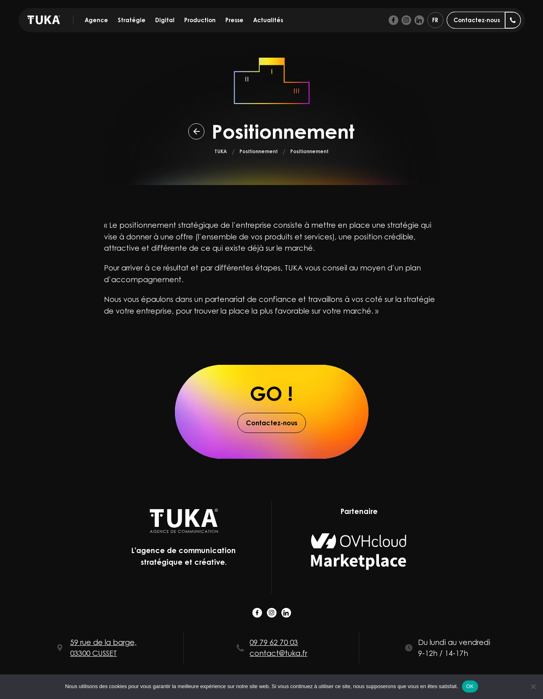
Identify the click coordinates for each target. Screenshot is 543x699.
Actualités (268, 20)
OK (470, 686)
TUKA (220, 151)
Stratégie (132, 20)
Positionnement (258, 151)
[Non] (533, 686)
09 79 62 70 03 (274, 642)
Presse (234, 20)
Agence (96, 20)
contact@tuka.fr (278, 653)
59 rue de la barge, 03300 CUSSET (103, 647)
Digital (165, 20)
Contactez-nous (272, 423)
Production (200, 20)
